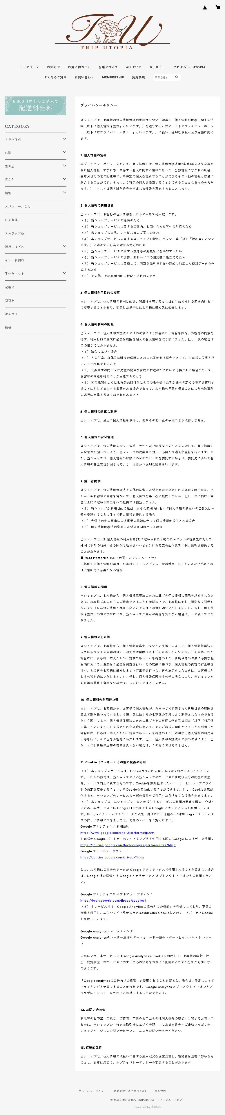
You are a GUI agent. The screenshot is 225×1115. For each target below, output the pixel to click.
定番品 (10, 287)
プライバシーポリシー (93, 1091)
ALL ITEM (133, 67)
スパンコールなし (18, 207)
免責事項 (138, 77)
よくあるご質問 (55, 77)
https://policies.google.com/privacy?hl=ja (112, 857)
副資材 (10, 301)
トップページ (29, 67)
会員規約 (160, 1091)
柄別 (8, 193)
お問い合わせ (84, 77)
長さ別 (10, 180)
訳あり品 (11, 314)
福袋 (8, 327)
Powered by (147, 1107)
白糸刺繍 (11, 220)
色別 (8, 153)
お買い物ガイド (79, 67)
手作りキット (14, 274)
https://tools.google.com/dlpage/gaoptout (113, 900)
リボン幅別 (13, 139)
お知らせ (53, 67)
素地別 (10, 166)
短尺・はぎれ (14, 247)
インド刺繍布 (14, 260)
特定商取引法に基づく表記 (131, 1091)
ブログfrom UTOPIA (189, 67)
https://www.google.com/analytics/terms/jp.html (118, 833)
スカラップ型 (14, 233)
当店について (108, 67)
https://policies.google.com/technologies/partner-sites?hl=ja (128, 845)
